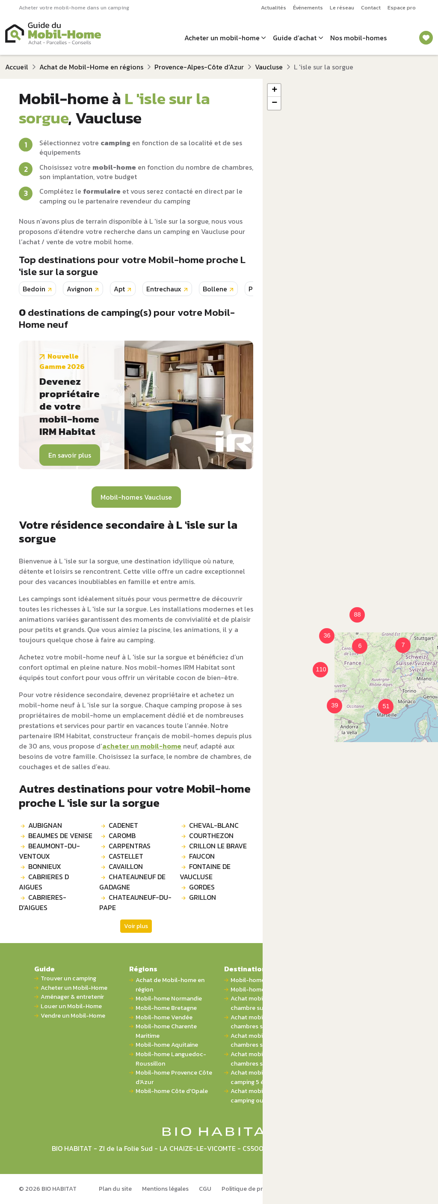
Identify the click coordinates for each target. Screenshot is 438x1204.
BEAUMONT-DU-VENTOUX (49, 851)
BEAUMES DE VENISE (60, 835)
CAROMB (122, 835)
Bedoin (34, 289)
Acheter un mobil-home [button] (222, 38)
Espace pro (402, 7)
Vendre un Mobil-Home (73, 1015)
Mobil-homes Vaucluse (136, 497)
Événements (308, 7)
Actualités (273, 7)
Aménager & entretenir (72, 996)
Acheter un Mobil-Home (74, 987)
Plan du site (115, 1188)
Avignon (79, 289)
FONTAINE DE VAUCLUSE (205, 871)
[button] (354, 641)
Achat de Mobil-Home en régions (91, 67)
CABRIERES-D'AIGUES (42, 902)
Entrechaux (163, 289)
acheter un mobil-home (141, 746)
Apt (119, 289)
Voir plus (136, 926)
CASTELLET (126, 856)
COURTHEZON (211, 835)
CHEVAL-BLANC (214, 825)
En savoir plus (69, 455)
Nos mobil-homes (358, 38)
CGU (205, 1188)
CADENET (123, 825)
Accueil (16, 67)
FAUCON (202, 856)
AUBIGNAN (45, 825)
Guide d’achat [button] (295, 38)
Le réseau (342, 7)
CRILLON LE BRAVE (218, 846)
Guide (44, 969)
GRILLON (202, 897)
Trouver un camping (68, 978)
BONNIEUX (44, 866)
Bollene (215, 289)
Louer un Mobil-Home (71, 1006)
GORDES (202, 887)
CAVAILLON (126, 866)
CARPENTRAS (130, 846)
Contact (371, 7)
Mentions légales (165, 1188)
